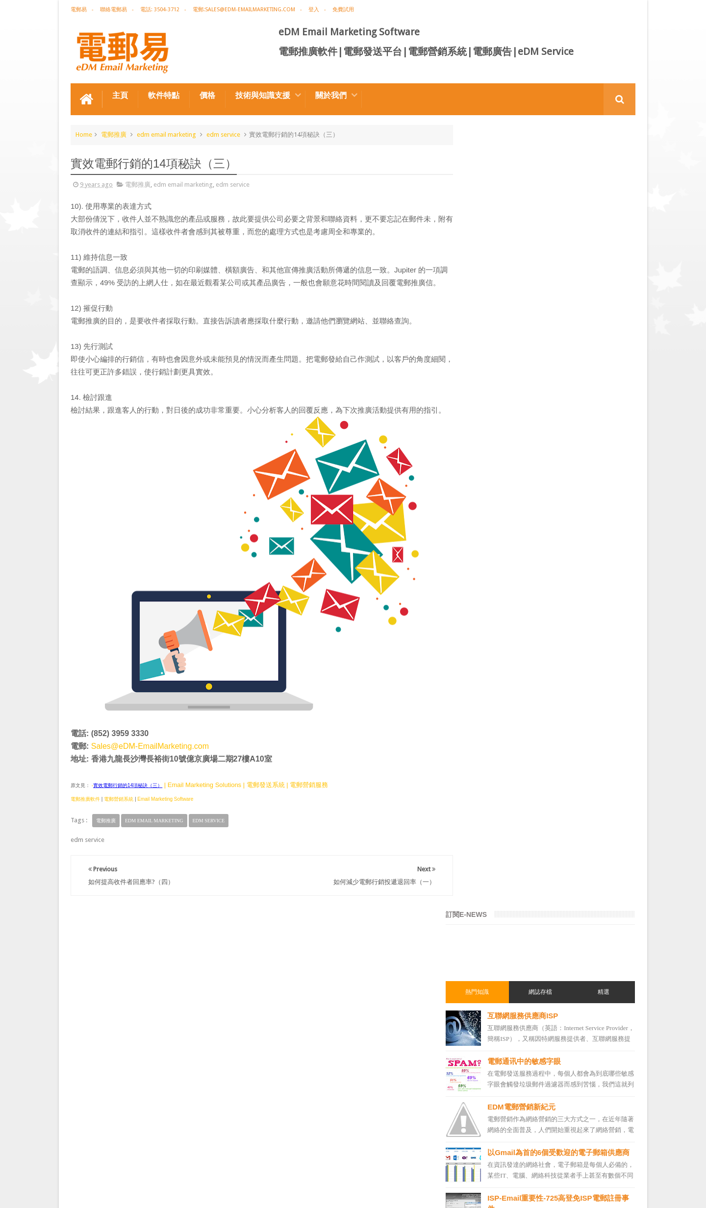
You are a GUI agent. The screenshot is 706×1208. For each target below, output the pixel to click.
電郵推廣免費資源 (496, 725)
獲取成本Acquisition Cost (552, 563)
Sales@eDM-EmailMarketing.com (150, 771)
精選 (607, 207)
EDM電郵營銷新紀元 (542, 322)
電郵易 (79, 9)
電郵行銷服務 (490, 849)
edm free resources (499, 1078)
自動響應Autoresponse (547, 518)
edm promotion (494, 1043)
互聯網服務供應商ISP (543, 231)
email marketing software (507, 761)
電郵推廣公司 (490, 743)
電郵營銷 (484, 637)
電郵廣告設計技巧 (166, 1163)
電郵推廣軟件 (85, 824)
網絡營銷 (484, 708)
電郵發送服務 (490, 990)
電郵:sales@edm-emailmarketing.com (244, 9)
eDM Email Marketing (605, 1192)
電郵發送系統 (490, 884)
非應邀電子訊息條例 (499, 1061)
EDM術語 (484, 690)
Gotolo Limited (154, 1192)
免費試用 (343, 9)
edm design (488, 796)
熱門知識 (494, 207)
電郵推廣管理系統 (496, 937)
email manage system (502, 1008)
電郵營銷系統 (118, 824)
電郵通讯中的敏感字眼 (544, 276)
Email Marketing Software (165, 824)
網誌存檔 (550, 207)
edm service (223, 134)
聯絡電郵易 (113, 9)
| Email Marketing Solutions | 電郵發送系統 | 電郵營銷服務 (245, 810)
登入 (313, 9)
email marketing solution (506, 814)
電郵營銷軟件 (490, 902)
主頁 (120, 94)
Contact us (610, 1163)
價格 (207, 94)
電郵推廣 (113, 134)
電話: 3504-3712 (159, 9)
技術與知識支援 (262, 94)
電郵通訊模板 (490, 866)
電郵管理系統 (490, 919)
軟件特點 (163, 94)
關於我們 (331, 94)
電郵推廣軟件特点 (102, 1163)
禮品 (353, 1126)
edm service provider (501, 955)
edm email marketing (166, 134)
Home (84, 134)
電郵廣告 (484, 655)
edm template (491, 972)
